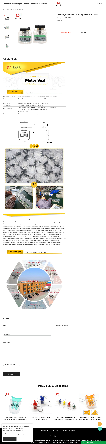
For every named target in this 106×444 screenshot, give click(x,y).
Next (7, 51)
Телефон (6, 334)
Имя (4, 325)
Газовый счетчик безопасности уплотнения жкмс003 (40, 418)
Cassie (100, 429)
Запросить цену (65, 32)
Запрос (33, 430)
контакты (83, 32)
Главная (7, 4)
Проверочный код (9, 364)
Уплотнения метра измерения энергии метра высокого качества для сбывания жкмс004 (65, 419)
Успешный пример (39, 4)
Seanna (100, 424)
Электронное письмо (61, 325)
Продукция (17, 4)
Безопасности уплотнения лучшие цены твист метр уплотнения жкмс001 (15, 418)
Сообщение (7, 342)
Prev (7, 12)
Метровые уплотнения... (16, 9)
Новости (26, 4)
